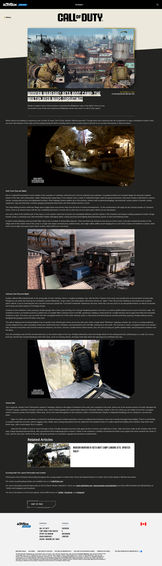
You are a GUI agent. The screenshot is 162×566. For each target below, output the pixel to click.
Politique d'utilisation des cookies (84, 551)
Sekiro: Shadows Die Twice (49, 539)
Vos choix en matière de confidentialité (126, 551)
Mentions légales (21, 551)
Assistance (31, 551)
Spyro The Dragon (46, 534)
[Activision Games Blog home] (24, 525)
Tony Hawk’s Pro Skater (48, 531)
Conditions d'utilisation (44, 551)
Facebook (65, 528)
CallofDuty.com (57, 481)
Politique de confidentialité (63, 551)
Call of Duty (44, 528)
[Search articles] (157, 5)
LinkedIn (65, 536)
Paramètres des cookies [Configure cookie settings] (103, 551)
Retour (7, 17)
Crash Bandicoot (45, 536)
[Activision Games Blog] (15, 5)
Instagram (66, 534)
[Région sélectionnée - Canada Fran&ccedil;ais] (143, 524)
